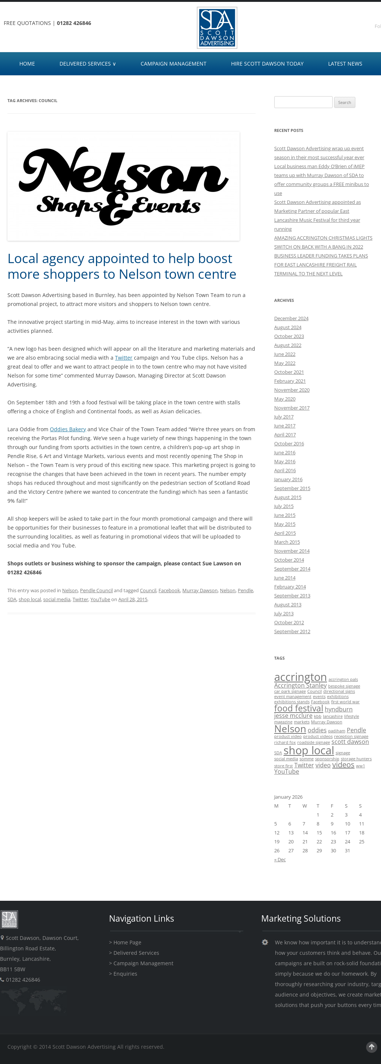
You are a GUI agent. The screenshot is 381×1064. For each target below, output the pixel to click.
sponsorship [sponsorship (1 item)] (327, 758)
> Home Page (125, 942)
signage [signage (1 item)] (343, 752)
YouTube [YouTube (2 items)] (286, 771)
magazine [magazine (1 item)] (283, 721)
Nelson (70, 590)
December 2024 (291, 318)
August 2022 (287, 345)
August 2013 (287, 604)
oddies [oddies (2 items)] (317, 730)
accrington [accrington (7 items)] (300, 676)
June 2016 (284, 452)
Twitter (123, 357)
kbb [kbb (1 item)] (317, 716)
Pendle (245, 590)
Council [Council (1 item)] (314, 691)
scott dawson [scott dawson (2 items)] (350, 742)
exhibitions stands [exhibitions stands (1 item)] (292, 701)
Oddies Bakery (68, 429)
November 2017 (292, 407)
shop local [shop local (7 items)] (309, 750)
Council (148, 590)
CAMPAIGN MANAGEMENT (173, 63)
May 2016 (284, 461)
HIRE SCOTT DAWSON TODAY (267, 63)
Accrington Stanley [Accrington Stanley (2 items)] (300, 685)
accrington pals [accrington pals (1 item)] (343, 679)
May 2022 (284, 363)
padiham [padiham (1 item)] (336, 730)
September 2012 (292, 631)
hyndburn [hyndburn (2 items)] (339, 709)
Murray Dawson (200, 590)
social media (56, 599)
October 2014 (289, 559)
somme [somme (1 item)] (307, 758)
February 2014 (290, 586)
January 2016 (288, 479)
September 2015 (292, 488)
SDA (11, 599)
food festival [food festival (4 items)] (298, 708)
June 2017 (284, 425)
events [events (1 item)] (319, 696)
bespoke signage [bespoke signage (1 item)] (344, 686)
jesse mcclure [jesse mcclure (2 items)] (293, 715)
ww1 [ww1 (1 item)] (360, 765)
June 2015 (284, 515)
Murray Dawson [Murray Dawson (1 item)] (326, 721)
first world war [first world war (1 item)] (345, 701)
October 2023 (289, 336)
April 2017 (285, 434)
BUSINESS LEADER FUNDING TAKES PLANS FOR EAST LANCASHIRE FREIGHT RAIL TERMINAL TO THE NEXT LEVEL (321, 264)
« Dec (280, 859)
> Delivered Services (134, 952)
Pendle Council (96, 590)
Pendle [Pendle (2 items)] (356, 730)
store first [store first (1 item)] (283, 765)
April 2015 (285, 533)
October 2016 (289, 443)
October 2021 (289, 372)
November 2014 (292, 550)
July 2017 (284, 416)
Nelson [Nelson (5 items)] (290, 728)
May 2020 (284, 398)
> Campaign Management (141, 963)
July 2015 (284, 506)
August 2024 (287, 327)
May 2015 (284, 524)
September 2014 (292, 568)
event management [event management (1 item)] (292, 696)
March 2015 (287, 542)
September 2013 (292, 595)
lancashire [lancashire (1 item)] (333, 716)
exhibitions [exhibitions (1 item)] (338, 696)
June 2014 (284, 577)
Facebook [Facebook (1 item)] (320, 701)
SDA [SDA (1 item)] (278, 752)
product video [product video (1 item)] (288, 736)
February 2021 (290, 381)
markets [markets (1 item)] (302, 721)
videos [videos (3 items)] (343, 765)
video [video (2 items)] (323, 765)
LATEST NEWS (345, 63)
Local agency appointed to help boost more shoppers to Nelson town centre (122, 265)
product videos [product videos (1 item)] (318, 736)
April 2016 (285, 470)
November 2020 (292, 389)
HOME (27, 63)
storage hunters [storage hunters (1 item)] (356, 758)
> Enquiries (123, 973)
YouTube (100, 599)
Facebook (169, 590)
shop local (30, 599)
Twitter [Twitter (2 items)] (304, 765)
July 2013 (284, 613)
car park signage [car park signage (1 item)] (290, 691)
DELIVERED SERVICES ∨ (88, 63)
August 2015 (287, 497)
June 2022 (284, 354)
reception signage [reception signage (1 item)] (351, 736)
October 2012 (289, 622)
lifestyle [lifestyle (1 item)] (351, 716)
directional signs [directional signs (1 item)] (339, 691)
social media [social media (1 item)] (286, 758)
